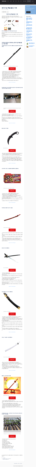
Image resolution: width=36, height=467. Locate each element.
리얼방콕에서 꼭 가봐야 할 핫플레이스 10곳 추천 (29, 40)
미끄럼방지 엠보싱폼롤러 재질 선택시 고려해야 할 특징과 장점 (29, 28)
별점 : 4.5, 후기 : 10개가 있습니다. (12, 82)
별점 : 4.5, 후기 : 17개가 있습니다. (12, 242)
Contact (21, 463)
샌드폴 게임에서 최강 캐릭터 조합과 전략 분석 (29, 25)
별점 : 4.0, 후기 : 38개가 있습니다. (12, 286)
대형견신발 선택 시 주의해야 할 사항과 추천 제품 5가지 (29, 22)
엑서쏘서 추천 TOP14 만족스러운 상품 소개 (32, 43)
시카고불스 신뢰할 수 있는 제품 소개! (7, 458)
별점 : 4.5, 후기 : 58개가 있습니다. (12, 202)
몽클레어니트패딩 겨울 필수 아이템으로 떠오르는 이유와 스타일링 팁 (29, 18)
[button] (33, 3)
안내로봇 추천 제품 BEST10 (6, 459)
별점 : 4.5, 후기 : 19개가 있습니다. (12, 370)
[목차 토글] (7, 12)
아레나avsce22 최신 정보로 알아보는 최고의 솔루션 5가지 (29, 34)
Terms (19, 463)
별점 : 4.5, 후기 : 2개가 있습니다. (12, 449)
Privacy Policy (15, 463)
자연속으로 (4, 1)
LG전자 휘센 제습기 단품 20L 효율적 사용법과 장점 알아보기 (29, 37)
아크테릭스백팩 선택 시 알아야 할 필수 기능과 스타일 (29, 31)
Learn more (28, 12)
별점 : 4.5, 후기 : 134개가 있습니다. (12, 163)
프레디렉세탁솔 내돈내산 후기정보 (31, 46)
